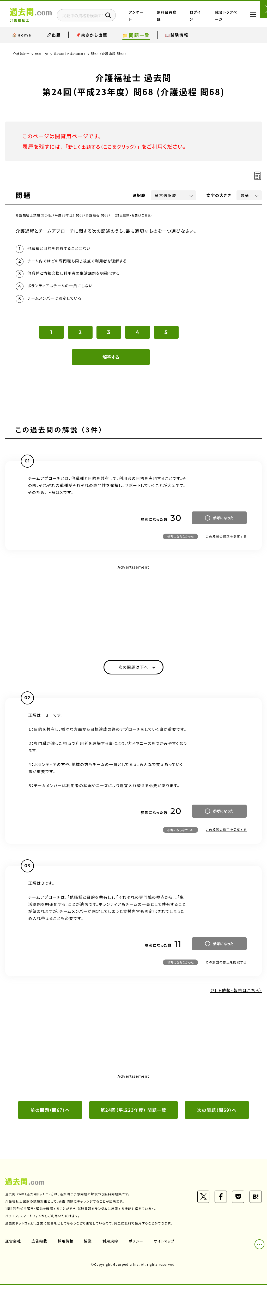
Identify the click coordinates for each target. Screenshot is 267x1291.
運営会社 (13, 1247)
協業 (89, 1247)
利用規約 (112, 1247)
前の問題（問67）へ (50, 1115)
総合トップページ (223, 19)
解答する (111, 361)
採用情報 (66, 1247)
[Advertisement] (133, 612)
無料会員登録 (181, 19)
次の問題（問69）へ (217, 1115)
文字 (219, 195)
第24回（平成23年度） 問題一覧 (133, 1115)
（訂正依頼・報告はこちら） (134, 215)
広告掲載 (40, 1247)
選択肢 (139, 195)
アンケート (159, 19)
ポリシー (137, 1247)
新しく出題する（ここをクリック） (106, 146)
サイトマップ (166, 1247)
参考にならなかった (180, 541)
